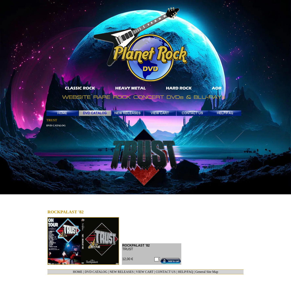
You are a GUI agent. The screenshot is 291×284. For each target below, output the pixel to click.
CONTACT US (165, 271)
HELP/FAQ (185, 271)
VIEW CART (144, 271)
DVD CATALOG (96, 271)
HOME (77, 271)
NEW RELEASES (122, 271)
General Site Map (206, 271)
